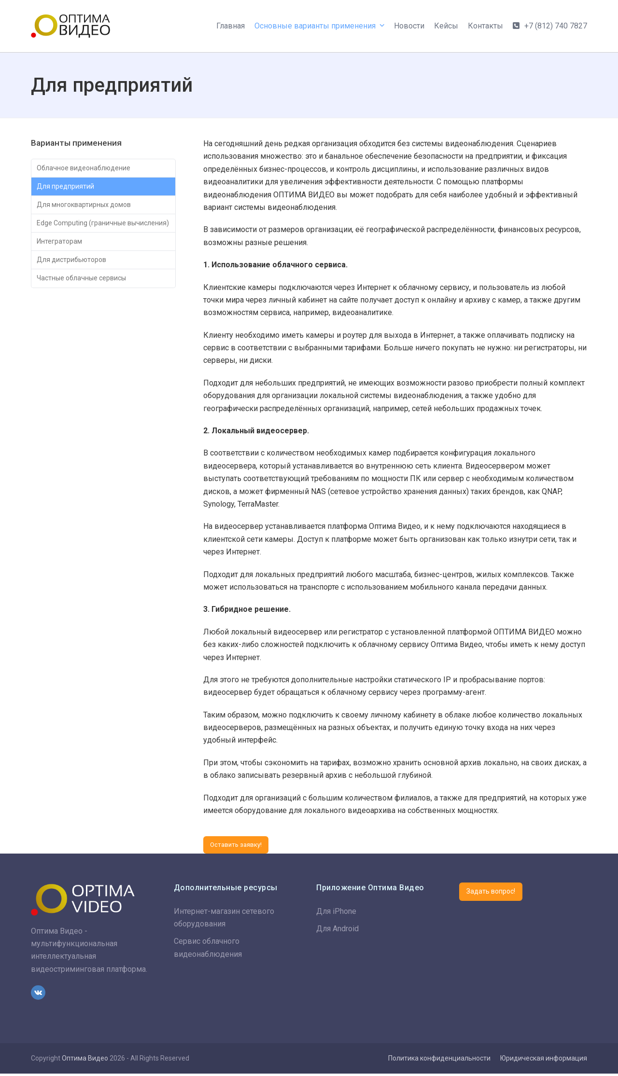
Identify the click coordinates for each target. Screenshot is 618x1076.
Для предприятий (68, 189)
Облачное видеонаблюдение (89, 169)
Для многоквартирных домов (91, 210)
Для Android (337, 931)
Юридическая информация (543, 1060)
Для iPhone (336, 913)
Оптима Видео (85, 1060)
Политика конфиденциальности (439, 1060)
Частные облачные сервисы (88, 307)
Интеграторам (62, 265)
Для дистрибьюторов (76, 286)
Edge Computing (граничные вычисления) (86, 238)
